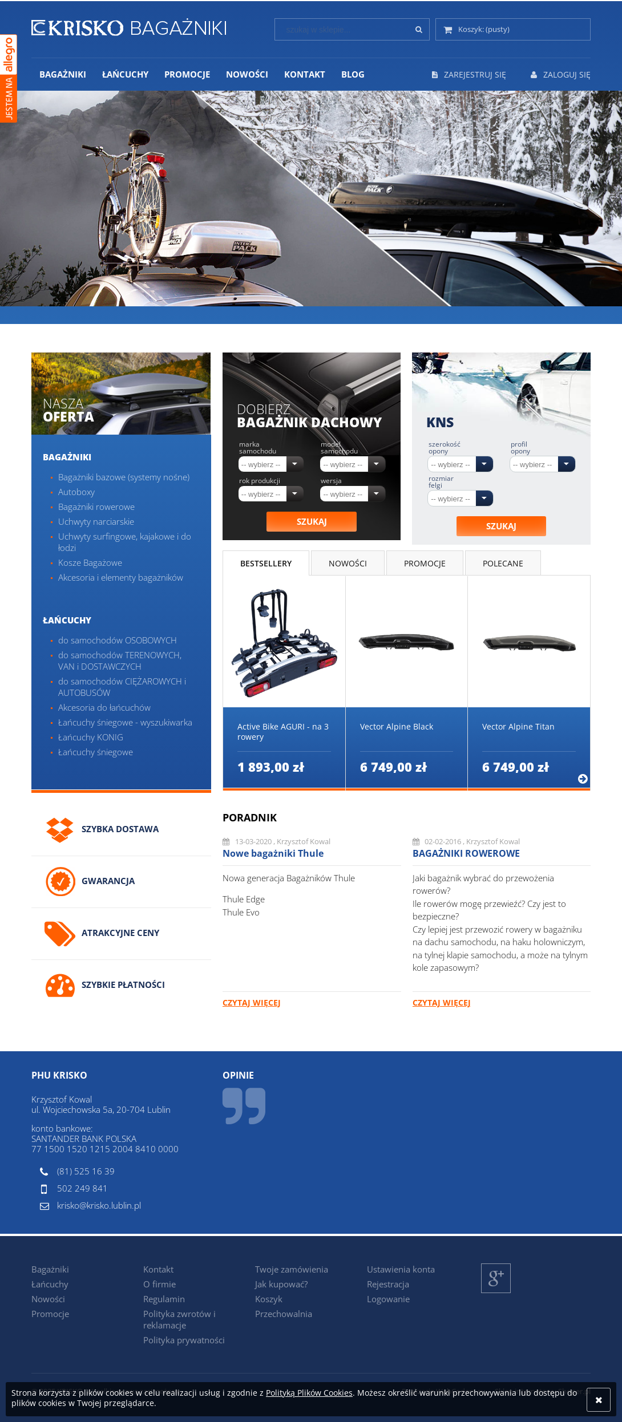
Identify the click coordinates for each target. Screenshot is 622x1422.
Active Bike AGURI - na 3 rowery (283, 732)
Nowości (48, 1298)
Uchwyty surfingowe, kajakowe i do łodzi (124, 541)
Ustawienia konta (401, 1269)
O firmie (159, 1284)
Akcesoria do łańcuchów (104, 707)
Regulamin (164, 1298)
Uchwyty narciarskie (96, 521)
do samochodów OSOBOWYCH (117, 640)
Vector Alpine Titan (518, 727)
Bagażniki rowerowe (96, 506)
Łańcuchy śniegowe (95, 751)
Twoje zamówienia (291, 1269)
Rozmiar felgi (441, 482)
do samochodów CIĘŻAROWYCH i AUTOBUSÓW (122, 686)
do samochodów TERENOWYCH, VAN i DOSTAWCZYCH (119, 660)
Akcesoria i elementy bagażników (120, 577)
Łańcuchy (67, 620)
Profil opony (520, 448)
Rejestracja (388, 1284)
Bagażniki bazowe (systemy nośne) (123, 477)
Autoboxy (76, 491)
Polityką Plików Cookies (309, 1392)
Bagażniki (67, 457)
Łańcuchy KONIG (90, 737)
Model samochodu (339, 448)
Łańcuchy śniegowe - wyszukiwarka (125, 722)
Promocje (50, 1313)
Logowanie (388, 1298)
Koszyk (268, 1298)
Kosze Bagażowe (90, 562)
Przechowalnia (283, 1313)
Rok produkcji (259, 480)
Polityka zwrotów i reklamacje (179, 1319)
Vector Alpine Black (396, 727)
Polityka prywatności (184, 1340)
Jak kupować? (281, 1284)
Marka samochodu (257, 448)
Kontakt (158, 1269)
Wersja (331, 480)
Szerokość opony (445, 448)
